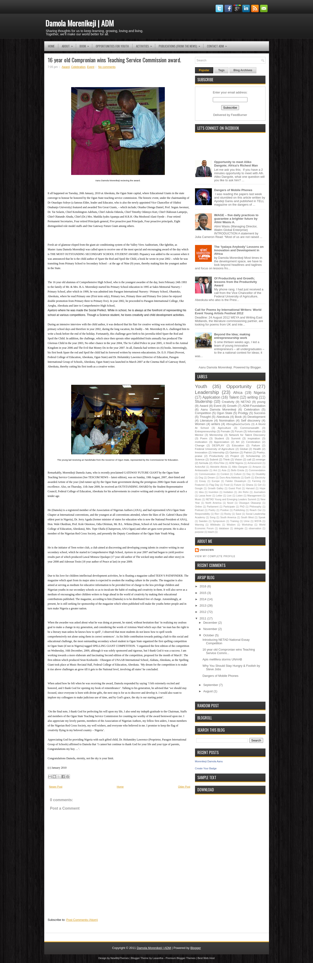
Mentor (199, 434)
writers (215, 424)
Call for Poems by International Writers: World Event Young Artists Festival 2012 (228, 311)
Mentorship (216, 434)
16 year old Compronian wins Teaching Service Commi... (229, 651)
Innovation (201, 452)
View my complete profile (215, 556)
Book (86, 44)
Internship (219, 452)
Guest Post (234, 488)
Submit (214, 459)
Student (219, 438)
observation (255, 528)
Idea (201, 492)
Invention (213, 492)
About (69, 44)
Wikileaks (215, 524)
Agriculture (224, 427)
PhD (242, 506)
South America (228, 517)
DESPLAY (218, 445)
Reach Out (255, 510)
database (224, 528)
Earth (247, 477)
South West (247, 517)
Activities (145, 44)
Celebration (78, 67)
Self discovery (250, 420)
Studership (204, 402)
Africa (238, 393)
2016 (203, 586)
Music (198, 499)
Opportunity (239, 386)
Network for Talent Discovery (247, 434)
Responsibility (202, 514)
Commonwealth (249, 427)
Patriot (248, 452)
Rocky (227, 514)
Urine (247, 521)
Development (256, 417)
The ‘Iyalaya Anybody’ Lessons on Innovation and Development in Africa (239, 250)
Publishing (239, 510)
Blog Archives (242, 70)
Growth (232, 405)
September (211, 685)
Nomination (227, 420)
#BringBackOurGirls (238, 424)
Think (226, 459)
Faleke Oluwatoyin (235, 481)
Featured (200, 485)
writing (252, 397)
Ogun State (224, 413)
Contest (225, 474)
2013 (203, 605)
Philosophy (255, 506)
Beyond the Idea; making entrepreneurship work (232, 336)
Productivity (216, 455)
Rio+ (217, 514)
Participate (229, 506)
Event (90, 67)
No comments (106, 67)
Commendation (257, 470)
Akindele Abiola (218, 467)
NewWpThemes (119, 958)
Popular (204, 70)
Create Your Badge (206, 768)
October (209, 635)
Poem (203, 438)
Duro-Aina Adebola (230, 477)
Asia (224, 470)
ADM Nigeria (236, 463)
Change (200, 445)
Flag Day (214, 485)
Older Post (184, 786)
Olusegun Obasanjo (250, 503)
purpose (199, 532)
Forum (239, 431)
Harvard (250, 488)
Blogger (255, 367)
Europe (216, 481)
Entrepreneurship (205, 431)
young (261, 402)
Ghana (249, 485)
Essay (202, 481)
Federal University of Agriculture (215, 448)
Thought (205, 417)
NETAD (246, 402)
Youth (201, 386)
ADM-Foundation (253, 405)
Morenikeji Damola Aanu (209, 761)
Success (259, 413)
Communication (207, 474)
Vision (238, 459)
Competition (203, 413)
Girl (259, 485)
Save (238, 514)
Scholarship (253, 455)
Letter (219, 495)
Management (254, 495)
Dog (201, 477)
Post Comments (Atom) (82, 920)
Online (198, 506)
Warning (199, 524)
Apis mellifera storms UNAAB (222, 659)
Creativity (228, 402)
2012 (203, 612)
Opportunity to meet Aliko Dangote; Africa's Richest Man (236, 163)
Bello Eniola (237, 470)
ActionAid (200, 467)
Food (226, 485)
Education (238, 445)
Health (257, 448)
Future (237, 485)
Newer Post (56, 786)
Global (244, 448)
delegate (238, 528)
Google (199, 488)
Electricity (260, 477)
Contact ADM (218, 44)
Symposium (219, 521)
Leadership (207, 392)
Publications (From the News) (181, 44)
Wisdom (231, 524)
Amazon (256, 467)
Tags (221, 70)
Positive (224, 510)
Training (234, 521)
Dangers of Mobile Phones (233, 190)
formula (203, 462)
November (210, 629)
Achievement (254, 463)
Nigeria (259, 393)
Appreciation (221, 441)
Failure (256, 445)
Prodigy (243, 413)
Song (212, 517)
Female (225, 431)
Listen (239, 495)
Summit (235, 438)
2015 (203, 593)
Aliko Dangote (239, 467)
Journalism (259, 492)
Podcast (199, 510)
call (249, 459)
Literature (206, 420)
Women (200, 424)
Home (51, 46)
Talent (234, 397)
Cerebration (253, 441)
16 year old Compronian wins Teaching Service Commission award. (114, 60)
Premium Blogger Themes (180, 958)
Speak (261, 517)
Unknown (207, 550)
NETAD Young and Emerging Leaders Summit (231, 499)
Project (234, 455)
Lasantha (158, 958)
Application (211, 397)
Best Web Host (206, 958)
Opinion (234, 452)
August (208, 691)
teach (211, 532)
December (210, 622)
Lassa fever (205, 495)
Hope (262, 488)
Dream (211, 477)
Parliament (213, 506)
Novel (230, 503)
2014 (203, 599)
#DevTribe (219, 463)
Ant (215, 470)
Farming (256, 481)
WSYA (257, 521)
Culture (238, 474)
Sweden (203, 521)
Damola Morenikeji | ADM (79, 23)
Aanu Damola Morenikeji (218, 409)
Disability (260, 474)
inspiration (254, 438)
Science (200, 459)
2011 (203, 618)
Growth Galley (215, 488)
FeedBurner (239, 115)
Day (249, 474)
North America (213, 503)
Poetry (212, 510)
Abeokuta (222, 417)
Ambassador (202, 470)
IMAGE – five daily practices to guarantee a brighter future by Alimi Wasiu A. (236, 218)
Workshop (247, 524)
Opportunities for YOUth (112, 46)
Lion (229, 495)
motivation (201, 441)
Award (66, 67)
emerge (260, 459)
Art (237, 441)
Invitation (228, 492)
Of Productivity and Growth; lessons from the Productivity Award (235, 282)
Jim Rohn (243, 492)
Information (254, 431)
